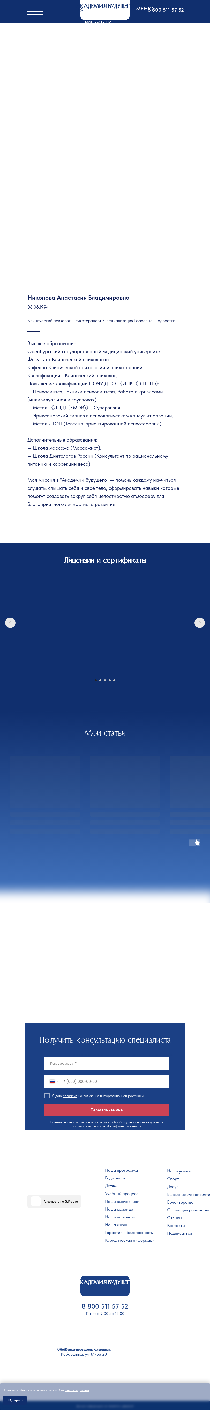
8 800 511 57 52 (166, 10)
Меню (145, 8)
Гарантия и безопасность (129, 1232)
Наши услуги (179, 1171)
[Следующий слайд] (199, 623)
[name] (106, 1063)
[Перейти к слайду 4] (110, 680)
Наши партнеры (120, 1216)
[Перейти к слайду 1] (96, 680)
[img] (36, 1201)
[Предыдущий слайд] (10, 623)
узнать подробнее (77, 1390)
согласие (70, 1096)
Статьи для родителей (188, 1209)
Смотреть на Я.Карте (61, 1201)
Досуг (172, 1186)
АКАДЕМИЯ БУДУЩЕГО (105, 6)
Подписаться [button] (179, 1233)
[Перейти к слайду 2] (100, 680)
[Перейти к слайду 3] (105, 680)
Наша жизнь (116, 1224)
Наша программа (121, 1170)
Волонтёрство (180, 1202)
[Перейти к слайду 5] (114, 680)
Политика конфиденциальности (84, 1349)
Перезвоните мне (107, 1109)
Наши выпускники (122, 1201)
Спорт (173, 1178)
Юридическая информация (131, 1240)
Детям (111, 1185)
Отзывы (174, 1217)
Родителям (115, 1178)
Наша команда (119, 1209)
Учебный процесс (121, 1193)
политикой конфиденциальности (117, 1126)
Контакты (176, 1225)
